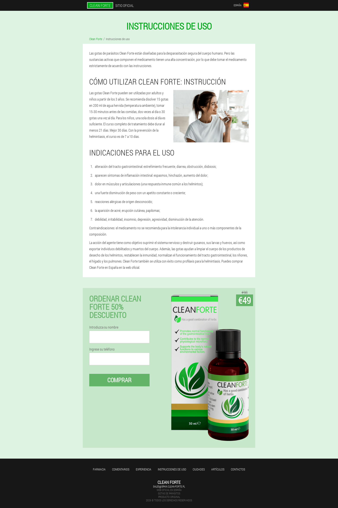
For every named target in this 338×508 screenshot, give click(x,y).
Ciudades (199, 469)
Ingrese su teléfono (102, 349)
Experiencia (143, 469)
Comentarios (120, 469)
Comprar (119, 380)
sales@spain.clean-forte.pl (169, 486)
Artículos (217, 469)
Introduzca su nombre (103, 327)
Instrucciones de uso (172, 469)
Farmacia (99, 469)
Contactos (238, 469)
